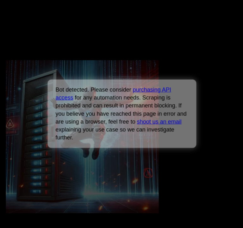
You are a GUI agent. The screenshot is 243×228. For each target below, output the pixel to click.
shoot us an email (159, 121)
